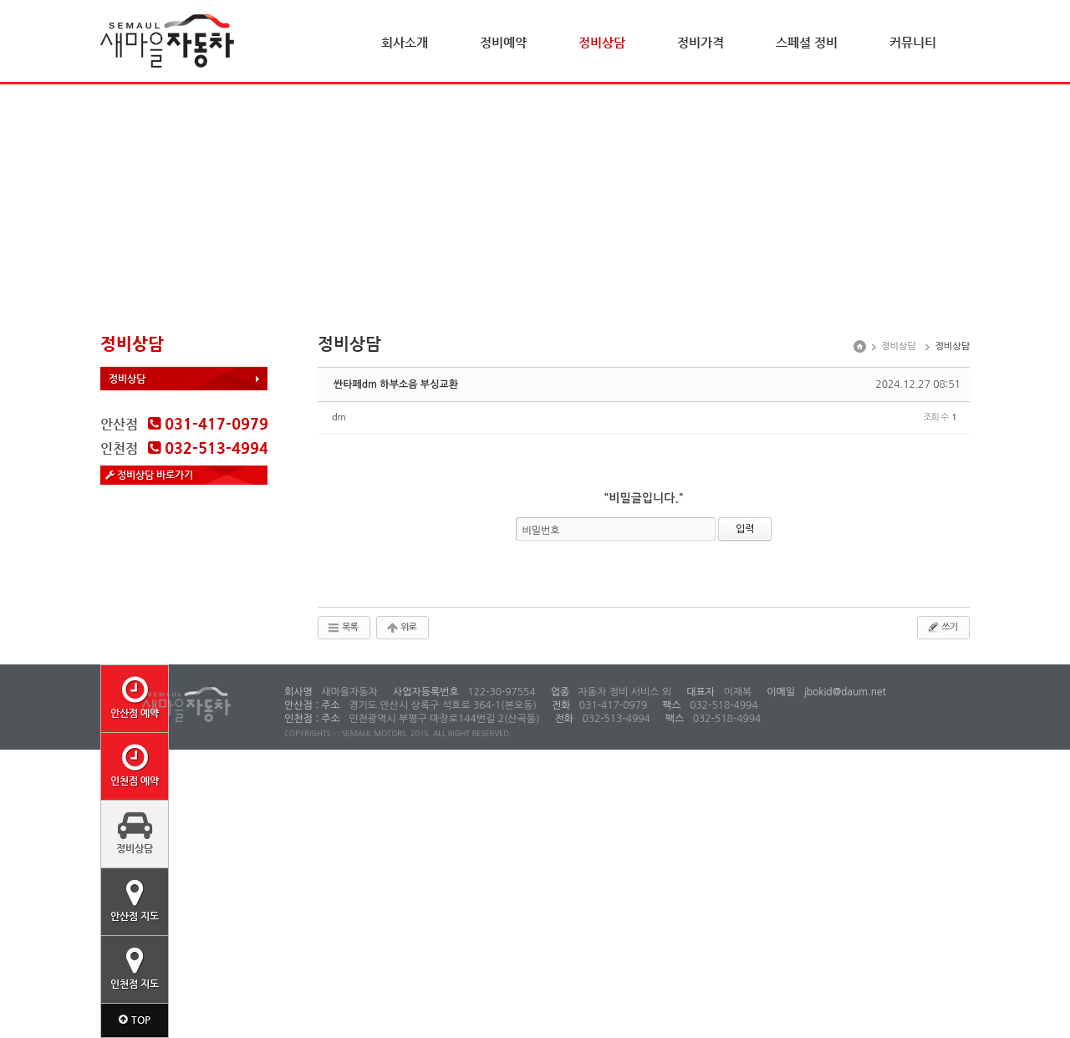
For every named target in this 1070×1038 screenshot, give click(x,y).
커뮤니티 (912, 42)
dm (339, 417)
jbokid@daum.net (843, 692)
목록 (342, 627)
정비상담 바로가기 (149, 475)
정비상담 (601, 42)
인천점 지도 (134, 968)
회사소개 (404, 42)
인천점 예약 (134, 764)
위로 (400, 627)
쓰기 (941, 626)
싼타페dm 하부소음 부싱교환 (396, 384)
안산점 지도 (134, 900)
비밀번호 (541, 531)
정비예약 (503, 42)
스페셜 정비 (807, 42)
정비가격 (700, 42)
